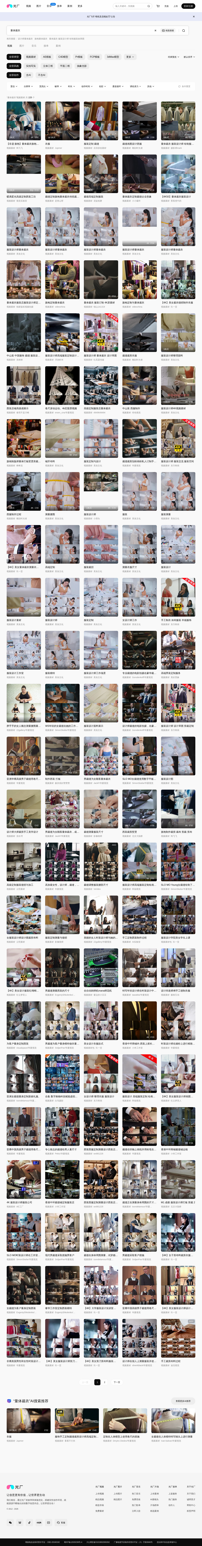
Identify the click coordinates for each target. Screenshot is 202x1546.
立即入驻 (136, 1511)
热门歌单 (136, 1505)
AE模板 (47, 57)
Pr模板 (79, 57)
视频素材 (31, 57)
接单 (59, 6)
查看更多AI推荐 (183, 1401)
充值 (166, 6)
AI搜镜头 (154, 1499)
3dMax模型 (113, 57)
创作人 (171, 1505)
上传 (175, 6)
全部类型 (14, 57)
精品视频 (99, 1499)
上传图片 (118, 1493)
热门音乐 (136, 1493)
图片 (38, 6)
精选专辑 (99, 1505)
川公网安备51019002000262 (98, 1542)
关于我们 (191, 1493)
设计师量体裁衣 (25, 38)
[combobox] (28, 6)
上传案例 (154, 1493)
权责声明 (191, 1511)
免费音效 (136, 1499)
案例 (69, 6)
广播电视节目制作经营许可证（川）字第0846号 (133, 1542)
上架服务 (172, 1493)
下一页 (117, 1382)
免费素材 (99, 1511)
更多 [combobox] (80, 6)
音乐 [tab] (34, 45)
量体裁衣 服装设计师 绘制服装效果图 (66, 38)
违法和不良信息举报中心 (167, 1542)
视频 (28, 6)
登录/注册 (188, 6)
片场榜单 (154, 1505)
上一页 (85, 1382)
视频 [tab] (9, 45)
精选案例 (154, 1511)
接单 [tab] (46, 45)
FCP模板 (95, 57)
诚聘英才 (191, 1499)
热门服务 (172, 1499)
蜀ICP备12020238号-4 (73, 1542)
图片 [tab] (21, 45)
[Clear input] (155, 30)
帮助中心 (191, 1505)
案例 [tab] (58, 45)
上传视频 (99, 1493)
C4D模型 (63, 57)
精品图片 (118, 1499)
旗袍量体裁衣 (41, 38)
